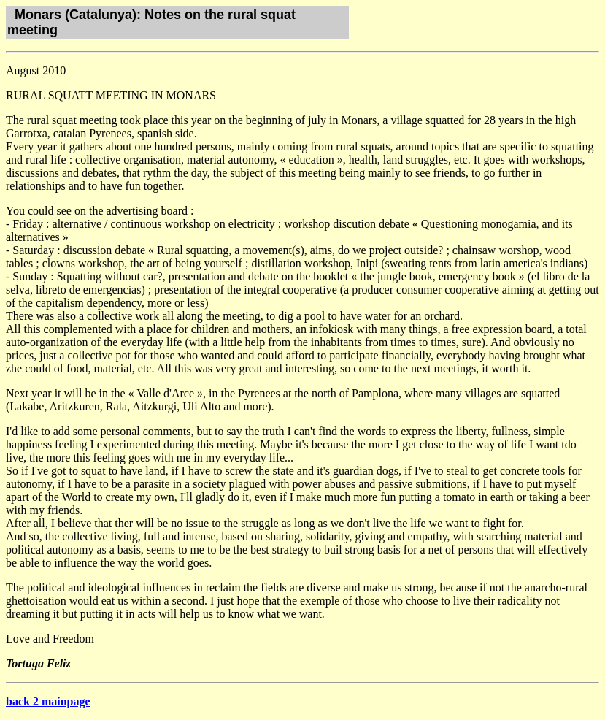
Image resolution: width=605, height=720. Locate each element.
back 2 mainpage (48, 701)
